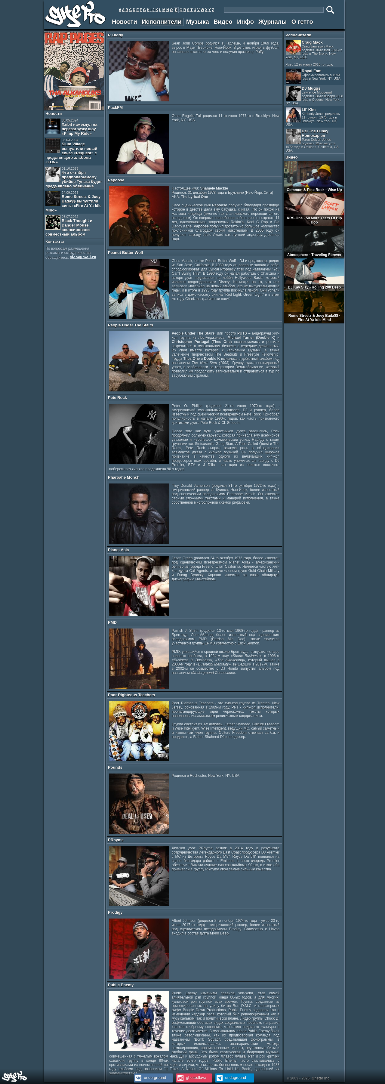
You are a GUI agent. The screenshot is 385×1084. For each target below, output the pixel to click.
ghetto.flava (191, 1077)
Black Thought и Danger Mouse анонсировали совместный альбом (68, 225)
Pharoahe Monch (124, 477)
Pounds (115, 767)
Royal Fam (313, 76)
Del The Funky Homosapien (312, 140)
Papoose (116, 180)
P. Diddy (115, 35)
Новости (124, 21)
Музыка (197, 21)
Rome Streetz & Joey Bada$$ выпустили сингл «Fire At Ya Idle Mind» (73, 201)
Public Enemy (121, 985)
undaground (230, 1077)
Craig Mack (313, 53)
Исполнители (161, 21)
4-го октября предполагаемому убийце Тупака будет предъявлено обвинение (73, 177)
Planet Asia (118, 550)
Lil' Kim (312, 116)
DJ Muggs (314, 95)
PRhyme (116, 840)
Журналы (272, 21)
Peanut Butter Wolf (125, 252)
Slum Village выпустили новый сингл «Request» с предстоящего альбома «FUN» (71, 151)
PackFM (115, 107)
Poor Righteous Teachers (131, 695)
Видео (223, 21)
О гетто (302, 21)
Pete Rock (117, 397)
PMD (112, 622)
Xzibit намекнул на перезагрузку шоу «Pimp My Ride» (71, 127)
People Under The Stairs (130, 325)
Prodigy (115, 912)
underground (150, 1077)
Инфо (245, 21)
